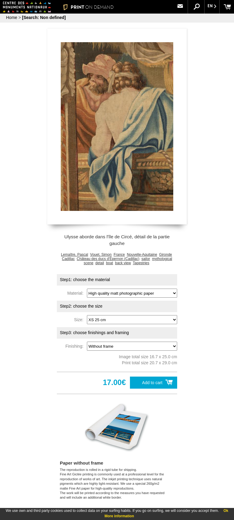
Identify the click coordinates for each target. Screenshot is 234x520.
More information (119, 516)
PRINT (88, 7)
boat (109, 263)
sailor (145, 259)
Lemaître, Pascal (74, 254)
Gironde (165, 254)
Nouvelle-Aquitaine (142, 254)
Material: (76, 293)
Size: (80, 319)
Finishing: (75, 346)
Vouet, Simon (101, 254)
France (119, 254)
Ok (225, 511)
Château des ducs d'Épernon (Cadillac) (108, 259)
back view (123, 263)
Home (11, 17)
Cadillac (68, 259)
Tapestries (141, 263)
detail (99, 263)
